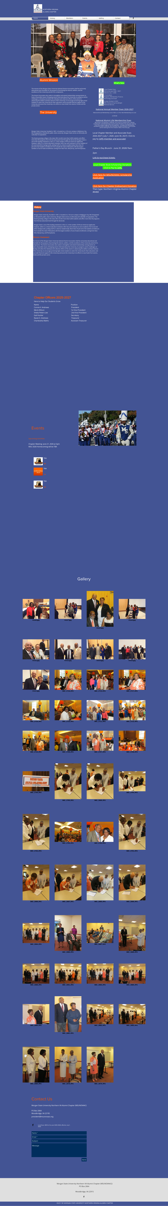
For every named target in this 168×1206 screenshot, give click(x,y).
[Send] (84, 1159)
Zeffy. (119, 167)
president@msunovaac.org (42, 1116)
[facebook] (133, 18)
